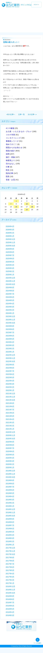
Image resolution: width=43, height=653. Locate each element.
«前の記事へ (10, 114)
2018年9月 (10, 519)
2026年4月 (10, 226)
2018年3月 (10, 538)
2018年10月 (10, 516)
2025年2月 (10, 271)
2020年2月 (10, 464)
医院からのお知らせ (14, 148)
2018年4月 (10, 535)
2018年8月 (10, 522)
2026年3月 (10, 230)
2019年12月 (10, 471)
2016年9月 (10, 596)
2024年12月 (10, 278)
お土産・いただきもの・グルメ (19, 131)
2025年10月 (10, 246)
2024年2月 (10, 310)
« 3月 (9, 194)
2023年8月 (10, 329)
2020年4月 (10, 458)
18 (32, 207)
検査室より (10, 160)
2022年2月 (10, 387)
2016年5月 (10, 609)
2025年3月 (10, 268)
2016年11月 (10, 590)
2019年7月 (10, 487)
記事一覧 (21, 114)
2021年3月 (10, 422)
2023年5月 (10, 339)
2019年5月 (10, 493)
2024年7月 (10, 294)
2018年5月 (10, 532)
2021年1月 (10, 429)
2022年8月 (10, 368)
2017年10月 (10, 554)
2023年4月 (10, 342)
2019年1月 (10, 506)
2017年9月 (10, 557)
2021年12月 (10, 394)
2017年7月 (10, 564)
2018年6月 (10, 529)
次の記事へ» (32, 114)
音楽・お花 (10, 180)
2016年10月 (10, 593)
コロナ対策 (10, 135)
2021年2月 (10, 426)
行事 (7, 167)
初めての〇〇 (11, 144)
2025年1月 (10, 275)
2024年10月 (10, 284)
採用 (7, 154)
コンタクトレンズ (13, 138)
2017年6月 (10, 567)
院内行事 (9, 173)
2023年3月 (10, 345)
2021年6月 (10, 413)
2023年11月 (10, 320)
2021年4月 (10, 419)
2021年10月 (10, 400)
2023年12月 (10, 316)
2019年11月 (10, 474)
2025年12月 (10, 239)
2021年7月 (10, 410)
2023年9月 (10, 326)
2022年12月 (10, 355)
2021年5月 (10, 416)
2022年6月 (10, 374)
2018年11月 (10, 512)
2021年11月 (10, 397)
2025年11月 (10, 242)
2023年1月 (10, 352)
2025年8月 (10, 252)
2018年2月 (10, 541)
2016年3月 (10, 615)
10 (27, 204)
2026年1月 (10, 236)
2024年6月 (10, 297)
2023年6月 (10, 336)
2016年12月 (10, 586)
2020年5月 (10, 455)
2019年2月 (10, 503)
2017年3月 (10, 577)
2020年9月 (10, 442)
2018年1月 (10, 545)
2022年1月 (10, 390)
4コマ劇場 (10, 128)
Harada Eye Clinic (16, 646)
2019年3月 (10, 500)
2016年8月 (10, 599)
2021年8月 (10, 406)
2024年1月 (10, 313)
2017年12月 (10, 548)
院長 (7, 176)
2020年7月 (10, 448)
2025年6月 (10, 259)
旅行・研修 (10, 157)
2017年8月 (10, 561)
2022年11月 (10, 358)
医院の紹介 (10, 151)
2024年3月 (10, 307)
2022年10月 (10, 361)
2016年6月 (10, 606)
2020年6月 (10, 451)
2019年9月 (10, 480)
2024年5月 (10, 300)
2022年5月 (10, 377)
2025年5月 (10, 262)
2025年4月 (10, 265)
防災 (7, 170)
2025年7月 (10, 255)
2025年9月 (10, 249)
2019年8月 (10, 484)
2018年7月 (10, 525)
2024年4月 (10, 304)
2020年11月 (10, 435)
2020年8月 (10, 445)
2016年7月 (10, 602)
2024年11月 (10, 281)
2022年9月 (10, 365)
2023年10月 (10, 323)
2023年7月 (10, 332)
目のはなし (10, 164)
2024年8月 (10, 291)
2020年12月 (10, 432)
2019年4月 (10, 496)
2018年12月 (10, 509)
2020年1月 (10, 467)
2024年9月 (10, 287)
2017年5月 (10, 570)
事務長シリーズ (12, 141)
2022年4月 (10, 381)
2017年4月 (10, 574)
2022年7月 (10, 371)
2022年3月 (10, 384)
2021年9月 (10, 403)
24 (27, 210)
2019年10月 (10, 477)
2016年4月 (10, 612)
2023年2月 (10, 349)
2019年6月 (10, 490)
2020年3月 (10, 461)
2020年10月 (10, 439)
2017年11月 (10, 551)
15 (16, 207)
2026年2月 (10, 233)
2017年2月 (10, 580)
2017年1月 (10, 583)
